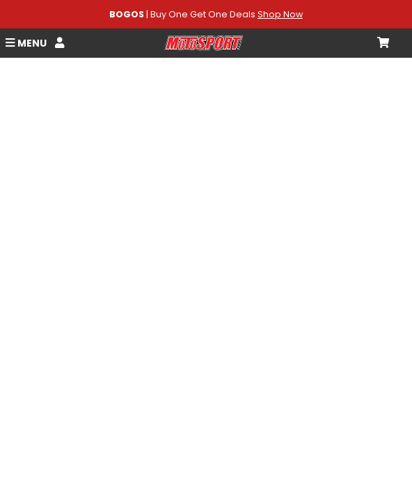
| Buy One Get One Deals (206, 14)
